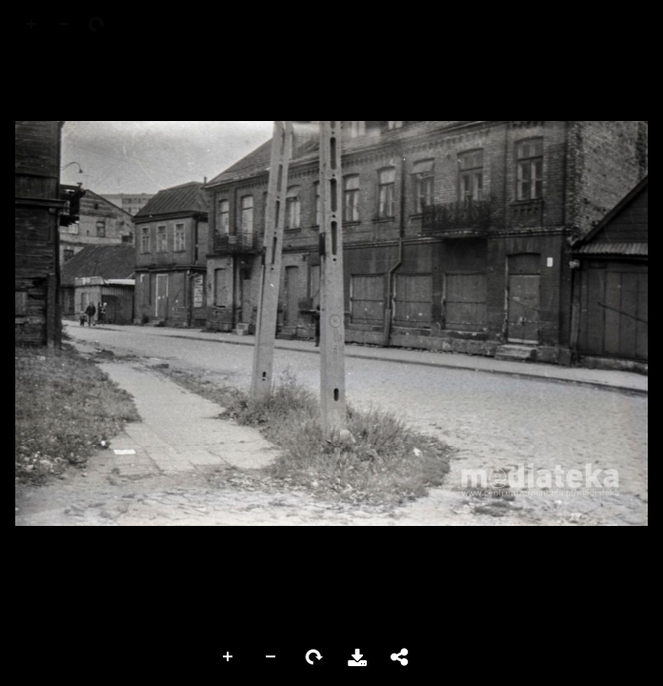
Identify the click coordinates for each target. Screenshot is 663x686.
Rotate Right (314, 657)
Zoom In (228, 657)
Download (357, 657)
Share (400, 657)
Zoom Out (271, 657)
